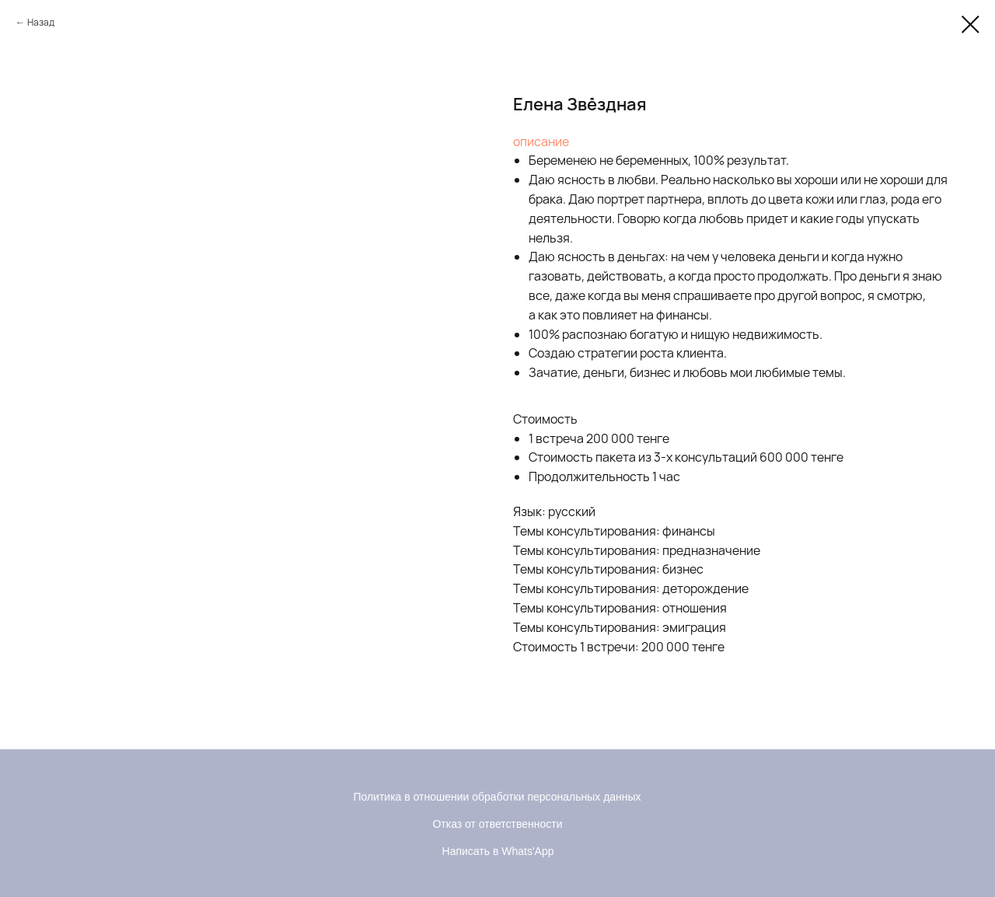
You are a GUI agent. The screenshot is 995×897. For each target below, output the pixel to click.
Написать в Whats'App (498, 851)
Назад (40, 22)
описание (541, 141)
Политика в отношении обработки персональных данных (497, 797)
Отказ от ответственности (497, 824)
